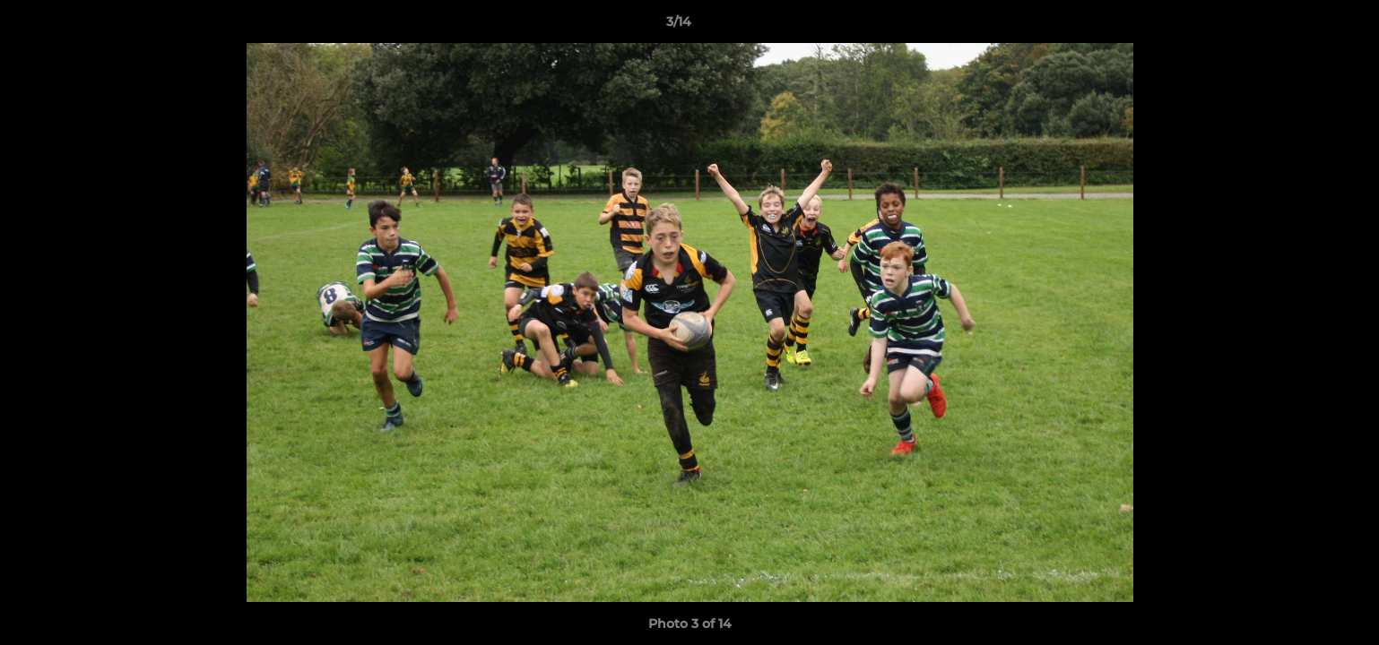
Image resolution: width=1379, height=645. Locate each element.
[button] (1303, 26)
